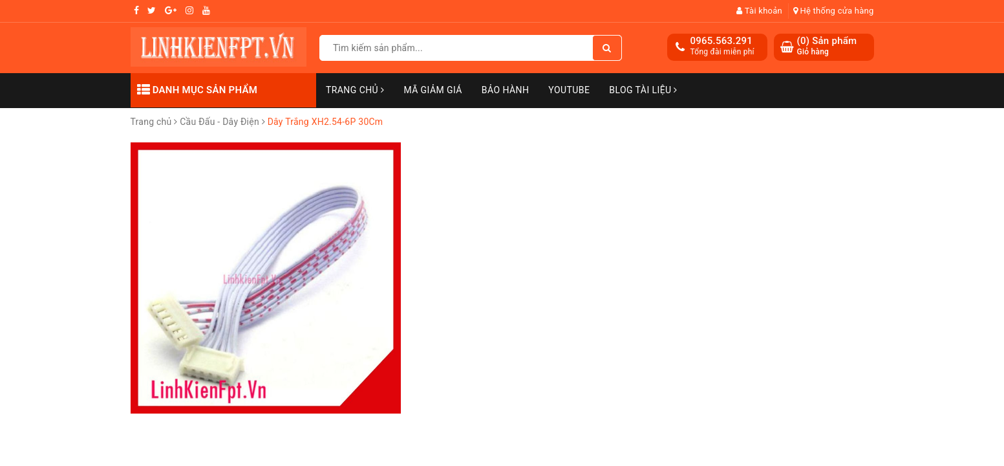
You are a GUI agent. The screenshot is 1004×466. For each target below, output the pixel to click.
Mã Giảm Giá (432, 90)
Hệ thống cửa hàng (833, 11)
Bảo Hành (505, 90)
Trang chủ (355, 90)
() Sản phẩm (827, 46)
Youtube (569, 90)
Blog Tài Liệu (643, 90)
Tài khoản (759, 11)
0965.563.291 (721, 41)
